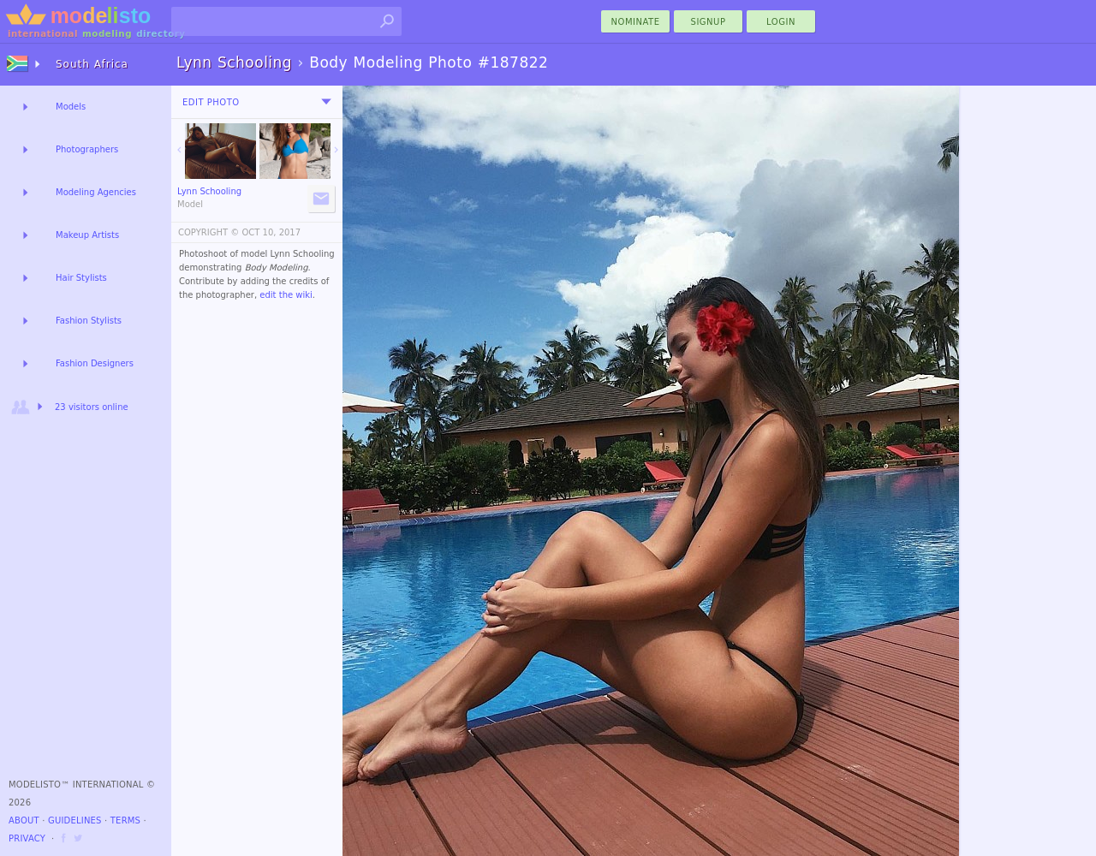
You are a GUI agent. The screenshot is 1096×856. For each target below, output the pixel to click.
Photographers (87, 149)
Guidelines (75, 820)
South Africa (92, 64)
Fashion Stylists (89, 320)
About (24, 820)
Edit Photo (211, 102)
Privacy (27, 838)
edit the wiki (286, 295)
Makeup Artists (87, 235)
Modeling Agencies (96, 192)
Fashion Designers (95, 363)
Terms (125, 820)
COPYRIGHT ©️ (208, 232)
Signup (708, 22)
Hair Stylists (81, 277)
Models (71, 106)
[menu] (326, 102)
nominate (635, 22)
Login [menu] (780, 22)
